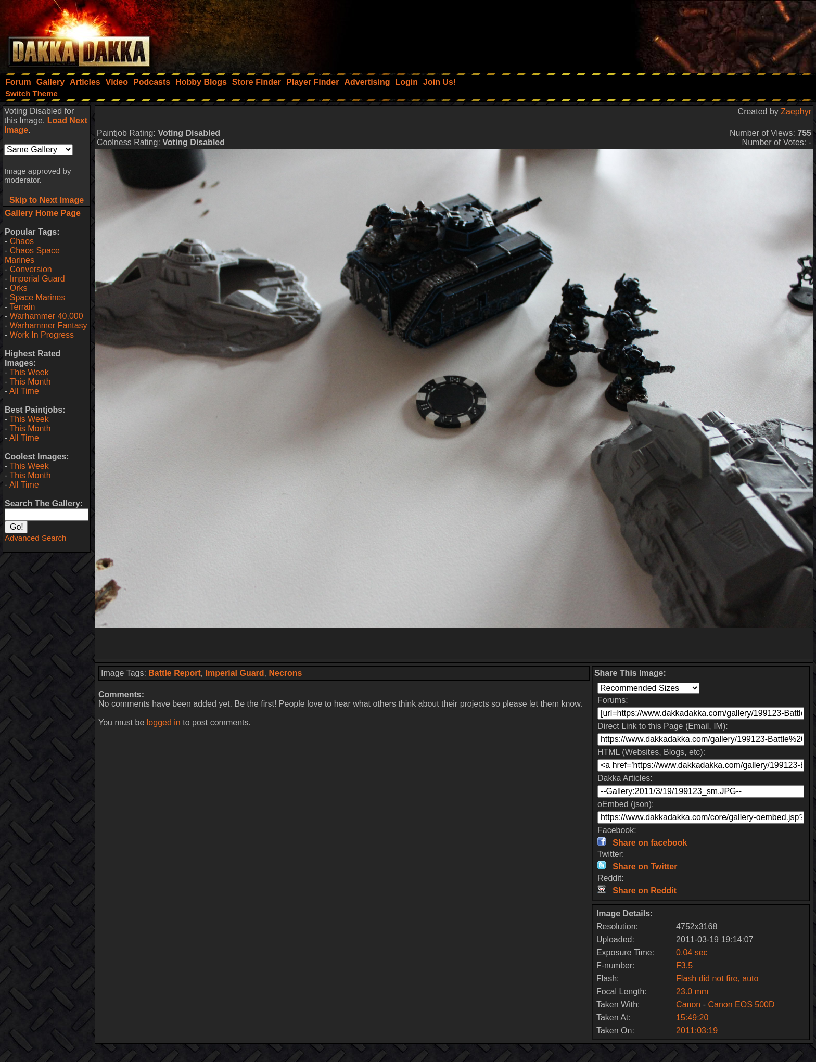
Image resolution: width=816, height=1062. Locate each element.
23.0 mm (692, 991)
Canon (688, 1004)
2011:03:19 (697, 1030)
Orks (19, 288)
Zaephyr (796, 111)
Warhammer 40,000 (46, 316)
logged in (164, 722)
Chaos (22, 241)
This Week (28, 372)
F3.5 (684, 965)
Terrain (22, 306)
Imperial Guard (37, 278)
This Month (29, 381)
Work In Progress (42, 334)
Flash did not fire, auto (717, 978)
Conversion (31, 269)
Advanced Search (35, 537)
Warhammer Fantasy (48, 325)
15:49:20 (692, 1017)
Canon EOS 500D (741, 1004)
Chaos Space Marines (32, 255)
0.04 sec (691, 952)
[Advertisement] (676, 33)
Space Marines (38, 297)
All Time (24, 391)
